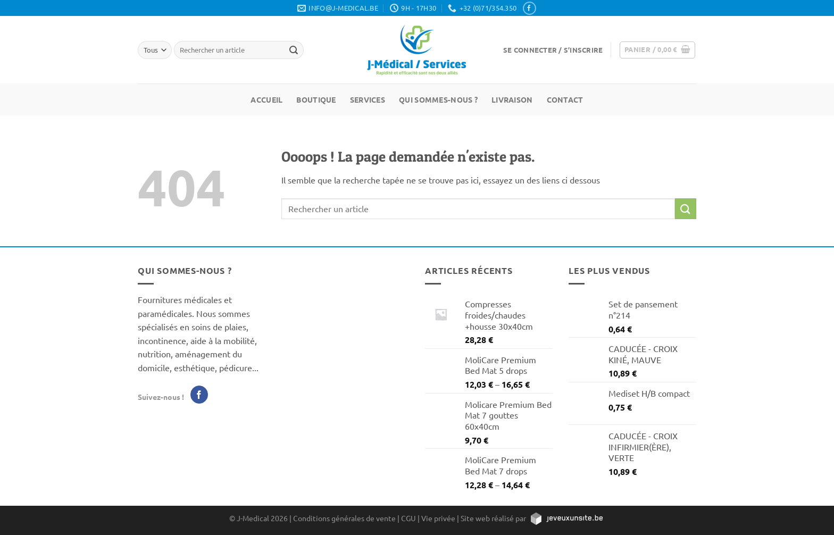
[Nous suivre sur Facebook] (529, 8)
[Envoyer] (685, 208)
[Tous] (155, 49)
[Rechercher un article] (294, 50)
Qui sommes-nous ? (438, 99)
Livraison (512, 99)
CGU (408, 518)
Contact (565, 99)
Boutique (316, 99)
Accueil (266, 99)
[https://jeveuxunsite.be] (566, 518)
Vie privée (438, 518)
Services (367, 99)
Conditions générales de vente (344, 518)
